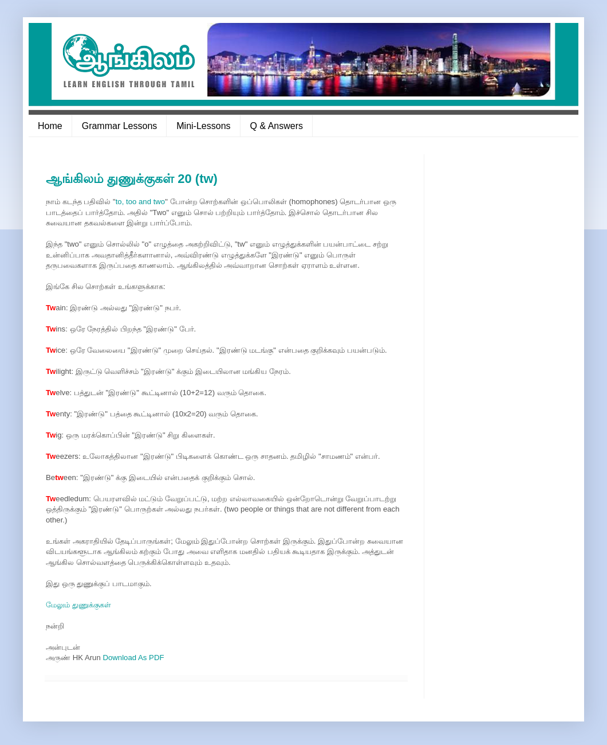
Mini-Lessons (203, 126)
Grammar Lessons (119, 126)
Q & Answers (276, 126)
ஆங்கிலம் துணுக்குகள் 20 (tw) (132, 178)
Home (50, 126)
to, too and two (140, 201)
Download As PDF (133, 657)
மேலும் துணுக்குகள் (78, 604)
